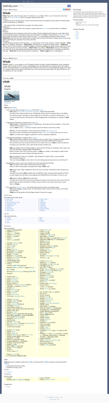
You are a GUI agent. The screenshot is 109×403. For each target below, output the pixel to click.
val (46, 301)
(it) (16, 333)
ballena (14, 244)
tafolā (46, 278)
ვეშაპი (15, 301)
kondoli (50, 250)
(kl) (19, 305)
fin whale (9, 200)
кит (11, 246)
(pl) (50, 270)
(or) (47, 267)
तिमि (16, 317)
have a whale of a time (13, 202)
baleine (13, 294)
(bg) (17, 255)
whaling (42, 210)
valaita (53, 379)
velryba (13, 278)
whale (83, 11)
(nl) (16, 281)
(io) (15, 323)
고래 (13, 347)
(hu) (18, 318)
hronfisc (55, 264)
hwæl (48, 264)
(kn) (19, 341)
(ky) (15, 354)
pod (41, 219)
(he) (16, 313)
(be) (17, 252)
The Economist (35, 111)
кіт (14, 252)
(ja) (15, 334)
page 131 (27, 126)
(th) (47, 313)
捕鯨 (14, 379)
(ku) (17, 351)
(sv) (48, 301)
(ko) (16, 347)
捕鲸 (20, 379)
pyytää (47, 379)
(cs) (17, 278)
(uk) (50, 322)
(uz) (47, 327)
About (55, 399)
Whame (77, 33)
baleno (18, 284)
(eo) (22, 284)
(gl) (17, 299)
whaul (45, 281)
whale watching (44, 208)
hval (13, 280)
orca (8, 222)
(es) (50, 298)
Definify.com (52, 397)
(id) (17, 325)
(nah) (53, 247)
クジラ (28, 334)
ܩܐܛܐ (12, 239)
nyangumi (48, 300)
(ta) (53, 308)
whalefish (42, 204)
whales (14, 107)
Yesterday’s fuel (23, 111)
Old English (89, 11)
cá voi (49, 330)
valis (46, 231)
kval (53, 255)
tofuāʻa (47, 316)
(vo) (53, 333)
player (25, 187)
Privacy (51, 399)
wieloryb (46, 270)
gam (41, 217)
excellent (34, 137)
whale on (9, 372)
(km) (16, 346)
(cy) (49, 340)
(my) (18, 257)
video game (19, 187)
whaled (6, 363)
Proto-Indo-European (93, 14)
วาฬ (44, 313)
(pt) (52, 272)
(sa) (49, 280)
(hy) (18, 243)
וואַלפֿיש (47, 345)
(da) (15, 280)
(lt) (52, 234)
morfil (46, 340)
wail (82, 24)
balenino (25, 286)
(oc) (50, 261)
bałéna (47, 329)
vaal (14, 288)
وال (57, 269)
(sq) (18, 234)
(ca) (17, 259)
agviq (13, 331)
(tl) (51, 303)
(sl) (48, 296)
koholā (15, 312)
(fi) (16, 292)
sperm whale (10, 210)
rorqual (42, 221)
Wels (81, 16)
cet (20, 318)
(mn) (52, 246)
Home (24, 1)
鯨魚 (14, 265)
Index (32, 1)
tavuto (12, 291)
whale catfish (43, 199)
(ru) (49, 277)
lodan (61, 238)
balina (12, 247)
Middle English (78, 11)
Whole (77, 34)
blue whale (10, 199)
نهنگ (46, 269)
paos (16, 251)
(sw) (52, 300)
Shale (77, 35)
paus (20, 325)
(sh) (48, 288)
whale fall (43, 202)
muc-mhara (52, 283)
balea (13, 249)
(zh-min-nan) (19, 271)
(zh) (17, 267)
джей (14, 338)
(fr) (17, 294)
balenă (48, 275)
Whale (77, 31)
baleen (8, 217)
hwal (52, 265)
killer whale (10, 205)
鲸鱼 (18, 265)
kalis (101, 16)
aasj (53, 292)
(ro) (51, 275)
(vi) (56, 330)
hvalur (14, 289)
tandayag (54, 303)
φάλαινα (13, 304)
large (36, 122)
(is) (17, 321)
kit (16, 276)
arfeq (15, 305)
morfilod (53, 340)
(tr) (50, 319)
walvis (15, 231)
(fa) (49, 269)
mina (65, 238)
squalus (86, 16)
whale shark (43, 207)
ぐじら (48, 262)
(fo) (17, 289)
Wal (13, 302)
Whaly (77, 37)
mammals (29, 110)
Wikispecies (7, 103)
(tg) (49, 306)
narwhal (9, 207)
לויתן (13, 313)
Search (28, 1)
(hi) (21, 315)
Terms (58, 399)
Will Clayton (46, 132)
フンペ (12, 233)
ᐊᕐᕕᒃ (14, 330)
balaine (16, 296)
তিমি (13, 254)
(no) (49, 255)
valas (13, 292)
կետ (14, 243)
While (77, 38)
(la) (49, 230)
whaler (42, 200)
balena (14, 259)
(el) (17, 304)
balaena (46, 230)
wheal (8, 387)
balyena (47, 303)
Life (50, 130)
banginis (49, 234)
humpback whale (11, 204)
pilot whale (10, 208)
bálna (14, 318)
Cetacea (41, 110)
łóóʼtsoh (47, 249)
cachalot (9, 219)
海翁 (14, 271)
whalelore (43, 205)
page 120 (53, 130)
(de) (16, 302)
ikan (15, 325)
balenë (14, 234)
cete (8, 221)
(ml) (55, 239)
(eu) (16, 249)
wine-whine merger (95, 24)
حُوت (12, 236)
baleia (21, 307)
